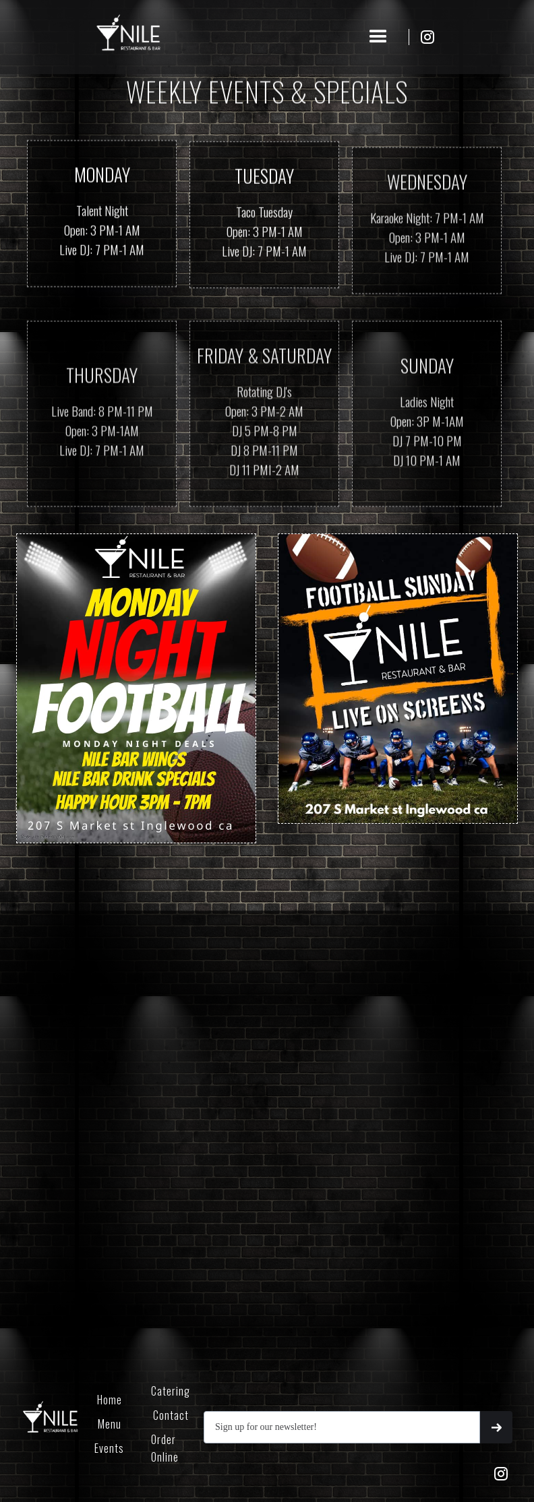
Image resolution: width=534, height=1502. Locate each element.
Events (109, 1448)
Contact (171, 1415)
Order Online (165, 1448)
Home (109, 1400)
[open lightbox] (136, 688)
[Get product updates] (342, 1427)
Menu (109, 1424)
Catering (170, 1391)
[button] (378, 37)
